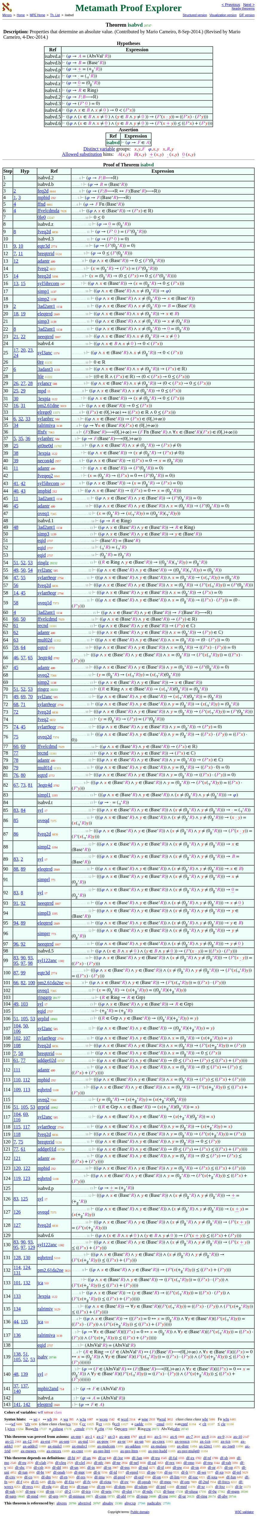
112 (26, 1079)
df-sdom (140, 1486)
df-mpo (165, 1482)
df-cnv (10, 1477)
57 (23, 657)
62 (15, 632)
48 (15, 527)
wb (49, 1419)
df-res (80, 1477)
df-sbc (20, 1467)
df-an (86, 1458)
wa (65, 1419)
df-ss (107, 1467)
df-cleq (60, 1462)
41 (15, 483)
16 (15, 405)
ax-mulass (159, 1446)
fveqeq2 (45, 475)
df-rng (163, 1496)
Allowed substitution (82, 154)
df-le (239, 1486)
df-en (101, 1486)
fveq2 (43, 268)
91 (15, 903)
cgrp (123, 1428)
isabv (43, 1356)
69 (23, 696)
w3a (82, 1419)
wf (13, 1424)
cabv (176, 1428)
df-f (19, 1482)
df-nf (207, 1458)
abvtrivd (84, 1503)
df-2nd (203, 1482)
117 (26, 1126)
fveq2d (44, 231)
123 (26, 1178)
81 (30, 785)
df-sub (10, 1491)
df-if (160, 1467)
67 (15, 785)
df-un (74, 1467)
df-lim (175, 1477)
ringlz (43, 562)
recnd (43, 625)
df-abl (121, 1496)
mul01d (45, 767)
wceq (104, 1419)
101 (17, 1282)
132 (26, 1282)
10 (20, 246)
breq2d (44, 276)
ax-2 (100, 1436)
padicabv (154, 1503)
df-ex (190, 1458)
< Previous (230, 4)
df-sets (106, 1491)
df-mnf (181, 1486)
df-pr (211, 1467)
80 (23, 775)
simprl (44, 879)
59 (15, 647)
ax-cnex (158, 1441)
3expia (44, 398)
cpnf (184, 1424)
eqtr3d (44, 246)
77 (15, 753)
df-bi (71, 1458)
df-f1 (35, 1482)
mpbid (44, 197)
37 (15, 1385)
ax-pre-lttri (101, 1451)
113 (26, 1089)
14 (15, 276)
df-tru (155, 1458)
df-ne (116, 1462)
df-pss (125, 1467)
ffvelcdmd (47, 618)
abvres (61, 1503)
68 (15, 704)
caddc (138, 1424)
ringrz (43, 689)
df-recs (27, 1486)
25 (15, 390)
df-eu (22, 1462)
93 (30, 957)
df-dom (120, 1486)
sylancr (44, 383)
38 (15, 453)
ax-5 (157, 1436)
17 (15, 350)
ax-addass (132, 1446)
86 (15, 833)
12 (15, 261)
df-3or (118, 1458)
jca (40, 1282)
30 (15, 398)
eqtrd (43, 647)
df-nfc (98, 1462)
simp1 (43, 291)
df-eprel (132, 1472)
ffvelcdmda (48, 210)
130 (26, 1257)
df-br (40, 1472)
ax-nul (83, 1441)
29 (23, 390)
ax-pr (121, 1441)
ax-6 (173, 1436)
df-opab (59, 1472)
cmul (160, 1424)
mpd (42, 390)
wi (35, 1419)
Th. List (55, 15)
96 (15, 943)
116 (16, 1119)
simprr (44, 933)
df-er (64, 1486)
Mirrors (7, 15)
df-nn (50, 1491)
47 (15, 577)
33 (27, 418)
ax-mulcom (106, 1446)
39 (15, 460)
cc (84, 1424)
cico (11, 1428)
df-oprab (144, 1482)
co (69, 1424)
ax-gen (124, 1436)
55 (23, 577)
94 (15, 922)
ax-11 (9, 1441)
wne (145, 1419)
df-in (91, 1467)
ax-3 (111, 1436)
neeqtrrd (45, 336)
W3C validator (244, 1512)
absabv (108, 1503)
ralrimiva (46, 425)
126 (17, 1211)
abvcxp (130, 1503)
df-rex (170, 1462)
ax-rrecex (54, 1451)
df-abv (223, 1496)
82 (23, 982)
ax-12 (27, 1441)
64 (23, 647)
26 (15, 383)
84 (23, 810)
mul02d (45, 639)
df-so (168, 1472)
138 (17, 1354)
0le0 (42, 217)
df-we (201, 1472)
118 (16, 1134)
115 (16, 1126)
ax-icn (225, 1441)
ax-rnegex (28, 1451)
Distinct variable (99, 148)
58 (15, 602)
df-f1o (69, 1482)
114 (16, 1267)
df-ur (182, 1496)
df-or (102, 1458)
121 (17, 1158)
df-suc (193, 1477)
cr (100, 1424)
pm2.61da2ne (51, 982)
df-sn (195, 1467)
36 (27, 438)
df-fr (184, 1472)
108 (17, 1045)
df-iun (22, 1472)
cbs (35, 1428)
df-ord (139, 1477)
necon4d (46, 460)
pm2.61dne (48, 405)
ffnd (41, 204)
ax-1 (88, 1436)
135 (24, 1321)
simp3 (43, 321)
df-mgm (233, 1491)
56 (15, 585)
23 (30, 350)
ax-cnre (77, 1451)
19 (23, 313)
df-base (169, 1491)
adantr (44, 261)
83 (15, 810)
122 (26, 1168)
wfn (226, 1419)
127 (17, 1225)
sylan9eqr (47, 577)
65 (30, 657)
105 (24, 1018)
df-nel (134, 1462)
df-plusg (191, 1491)
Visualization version (223, 15)
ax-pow (102, 1441)
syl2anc (45, 570)
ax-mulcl (55, 1446)
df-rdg (47, 1486)
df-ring (201, 1496)
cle (223, 1424)
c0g (101, 1428)
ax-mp (76, 1436)
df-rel (236, 1472)
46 (15, 657)
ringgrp (45, 997)
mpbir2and (48, 1388)
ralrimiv (45, 1308)
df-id (113, 1472)
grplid (43, 1018)
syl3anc (45, 352)
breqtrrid (46, 253)
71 (23, 704)
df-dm (46, 1477)
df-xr (201, 1486)
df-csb (39, 1467)
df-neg (30, 1491)
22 (23, 336)
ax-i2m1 (205, 1446)
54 (30, 570)
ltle (41, 376)
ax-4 (142, 1436)
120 (17, 1168)
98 (30, 963)
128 (17, 1257)
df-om (185, 1482)
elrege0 (45, 412)
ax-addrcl (30, 1446)
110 (16, 1079)
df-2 (68, 1491)
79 (15, 767)
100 (31, 982)
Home (21, 15)
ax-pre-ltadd (157, 1451)
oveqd (43, 820)
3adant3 (45, 369)
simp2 (43, 298)
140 (17, 1391)
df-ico (86, 1491)
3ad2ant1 (46, 306)
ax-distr (183, 1446)
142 (26, 1404)
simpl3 (44, 913)
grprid (43, 1107)
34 (15, 425)
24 (15, 355)
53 (30, 562)
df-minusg (77, 1496)
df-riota (105, 1482)
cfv (27, 1424)
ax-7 (189, 1436)
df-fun (231, 1477)
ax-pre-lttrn (129, 1451)
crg (148, 1428)
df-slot (127, 1491)
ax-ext (45, 1441)
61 (15, 625)
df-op (228, 1467)
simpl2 (44, 846)
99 (23, 972)
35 (20, 438)
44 (15, 1321)
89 (23, 869)
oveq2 (43, 675)
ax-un (138, 1441)
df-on (156, 1477)
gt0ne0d (45, 445)
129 (31, 1247)
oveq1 (43, 513)
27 (23, 383)
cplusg (58, 1428)
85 (15, 820)
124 (26, 1267)
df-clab (40, 1462)
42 (23, 483)
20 (23, 350)
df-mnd (32, 1496)
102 (17, 1038)
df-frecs (224, 1482)
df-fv (87, 1482)
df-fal (173, 1458)
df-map (82, 1486)
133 (17, 1296)
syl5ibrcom (48, 283)
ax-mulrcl (79, 1446)
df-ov (124, 1482)
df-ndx (147, 1491)
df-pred (119, 1477)
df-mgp (142, 1496)
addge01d (47, 1149)
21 (15, 336)
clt (204, 1424)
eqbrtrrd (45, 1257)
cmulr (79, 1428)
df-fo (52, 1482)
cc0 (117, 1424)
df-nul (143, 1467)
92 (23, 903)
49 (15, 570)
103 (24, 1003)
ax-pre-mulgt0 (188, 1451)
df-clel (80, 1462)
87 (15, 972)
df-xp (219, 1472)
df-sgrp (10, 1496)
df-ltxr (220, 1486)
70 (30, 696)
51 (15, 562)
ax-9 (221, 1436)
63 (15, 639)
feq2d (43, 190)
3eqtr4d (45, 657)
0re (41, 362)
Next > (249, 4)
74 (15, 726)
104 (17, 1025)
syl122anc (47, 960)
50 (23, 570)
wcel (124, 1419)
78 (15, 760)
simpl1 (44, 794)
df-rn (64, 1477)
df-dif (56, 1467)
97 (23, 963)
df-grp (54, 1496)
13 (15, 283)
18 (15, 313)
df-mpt (79, 1472)
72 (15, 711)
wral (162, 1419)
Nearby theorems (243, 8)
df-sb (224, 1458)
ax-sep (64, 1441)
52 (23, 562)
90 (23, 957)
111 (16, 1069)
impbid (44, 490)
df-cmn (100, 1496)
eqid (42, 540)
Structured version (195, 15)
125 (24, 1198)
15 (23, 283)
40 (15, 490)
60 (15, 618)
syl (40, 810)
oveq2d (45, 736)
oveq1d (45, 602)
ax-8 (205, 1436)
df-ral (152, 1462)
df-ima (99, 1477)
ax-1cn (205, 1441)
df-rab (226, 1462)
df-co (28, 1477)
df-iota (212, 1477)
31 (23, 405)
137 (24, 1385)
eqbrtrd (44, 1089)
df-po (151, 1472)
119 (16, 1178)
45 (15, 505)
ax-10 (237, 1436)
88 (15, 869)
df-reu (208, 1462)
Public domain (140, 1512)
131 (17, 1272)
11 (20, 253)
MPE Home (37, 15)
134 (17, 1308)
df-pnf (161, 1486)
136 (17, 1335)
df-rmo (188, 1462)
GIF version (247, 15)
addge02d (47, 1060)
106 (17, 1031)
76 (15, 775)
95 (15, 963)
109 (17, 1089)
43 (23, 490)
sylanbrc (46, 418)
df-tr (97, 1472)
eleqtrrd (45, 313)
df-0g (212, 1491)
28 (30, 383)
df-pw (177, 1467)
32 (20, 418)
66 (15, 982)
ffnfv (42, 431)
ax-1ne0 (228, 1446)
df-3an (137, 1458)
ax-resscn (182, 1441)
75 (15, 736)
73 (23, 785)
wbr (205, 1419)
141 (17, 1404)
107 (26, 1038)
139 (24, 1374)
